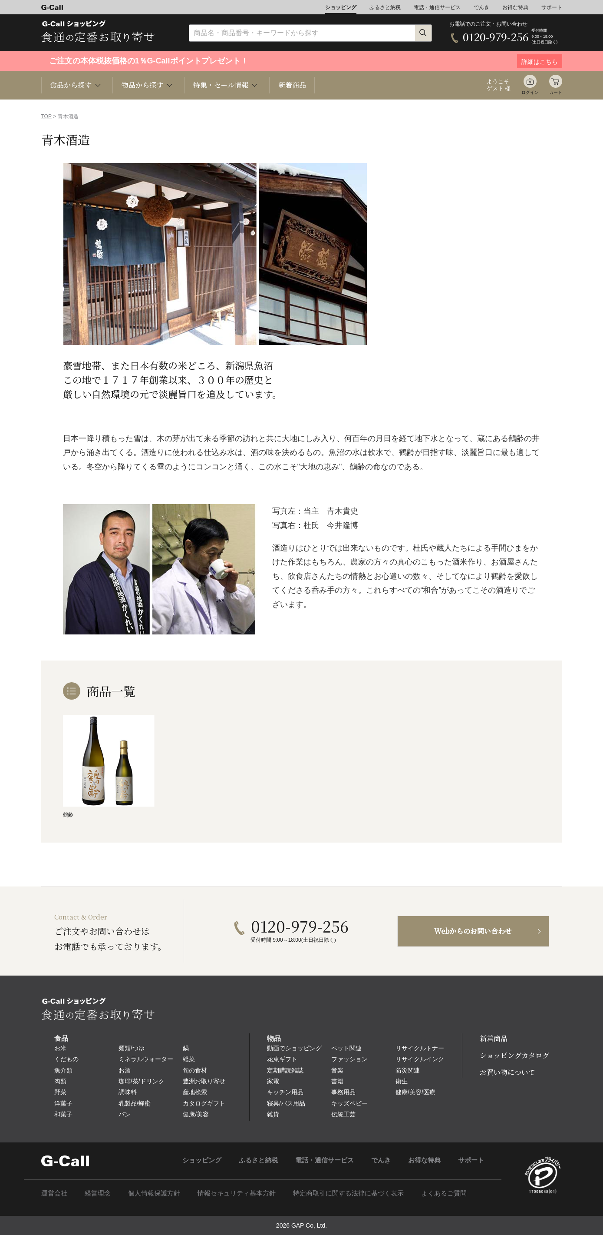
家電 (273, 1081)
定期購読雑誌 (285, 1070)
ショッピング (340, 7)
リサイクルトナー (419, 1048)
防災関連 (407, 1070)
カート (555, 92)
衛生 (401, 1081)
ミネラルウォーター (146, 1059)
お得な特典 (515, 7)
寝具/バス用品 (286, 1103)
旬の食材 (195, 1070)
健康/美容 (196, 1114)
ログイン (530, 92)
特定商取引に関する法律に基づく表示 (348, 1193)
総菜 (189, 1059)
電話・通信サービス (437, 7)
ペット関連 (346, 1048)
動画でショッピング (294, 1048)
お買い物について (507, 1072)
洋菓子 (63, 1103)
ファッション (349, 1059)
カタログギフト (204, 1103)
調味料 (128, 1092)
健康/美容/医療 (415, 1092)
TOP (46, 116)
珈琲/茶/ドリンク (142, 1081)
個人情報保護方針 (154, 1193)
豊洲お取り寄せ (204, 1081)
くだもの (66, 1059)
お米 (60, 1048)
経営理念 (98, 1193)
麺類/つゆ (132, 1048)
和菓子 (63, 1114)
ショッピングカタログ (514, 1055)
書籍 (337, 1081)
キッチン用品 (285, 1092)
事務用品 (343, 1092)
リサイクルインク (419, 1059)
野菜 (60, 1092)
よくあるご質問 (444, 1193)
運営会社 (54, 1193)
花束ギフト (282, 1059)
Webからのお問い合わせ (473, 931)
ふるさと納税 (385, 7)
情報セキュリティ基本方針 (237, 1193)
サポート (551, 7)
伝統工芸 (343, 1114)
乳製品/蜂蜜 (135, 1103)
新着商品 (292, 85)
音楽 (337, 1070)
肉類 (60, 1081)
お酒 (125, 1070)
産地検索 (195, 1092)
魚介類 (63, 1070)
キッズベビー (349, 1103)
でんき (481, 7)
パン (125, 1114)
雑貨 (273, 1114)
